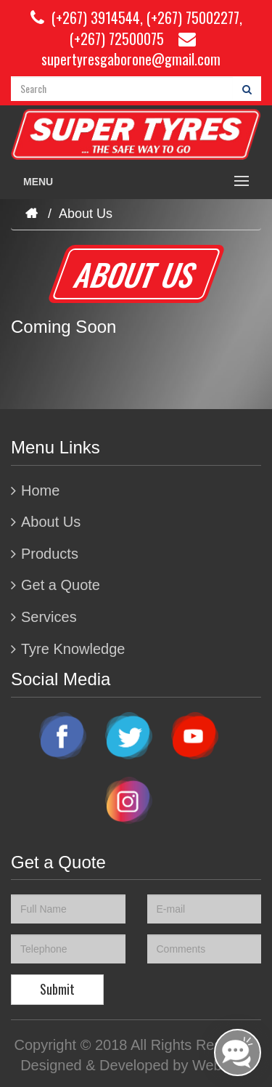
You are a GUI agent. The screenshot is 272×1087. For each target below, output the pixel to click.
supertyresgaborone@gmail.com (131, 50)
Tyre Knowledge (73, 649)
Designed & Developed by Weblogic (136, 1065)
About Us (51, 522)
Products (49, 554)
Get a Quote (60, 585)
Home (40, 490)
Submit (57, 988)
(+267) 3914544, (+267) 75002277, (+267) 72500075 (136, 28)
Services (49, 617)
